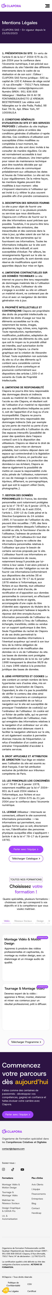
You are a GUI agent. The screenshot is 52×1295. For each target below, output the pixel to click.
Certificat (31, 1291)
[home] (11, 6)
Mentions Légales (10, 1291)
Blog (34, 1203)
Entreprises (37, 1199)
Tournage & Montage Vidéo (10, 1194)
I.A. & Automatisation (9, 1218)
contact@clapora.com (13, 1149)
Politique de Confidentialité (13, 1284)
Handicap (36, 1213)
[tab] (6, 921)
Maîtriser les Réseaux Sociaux (11, 1202)
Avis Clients (37, 1184)
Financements (39, 1194)
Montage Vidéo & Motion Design (11, 1186)
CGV (29, 1284)
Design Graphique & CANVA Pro (11, 1210)
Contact (36, 1208)
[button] (47, 6)
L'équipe (36, 1189)
